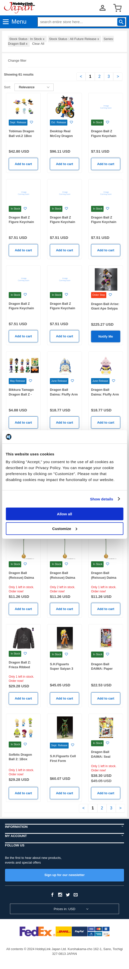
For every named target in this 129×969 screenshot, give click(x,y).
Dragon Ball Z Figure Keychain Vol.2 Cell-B (103, 222)
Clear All (38, 43)
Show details (101, 499)
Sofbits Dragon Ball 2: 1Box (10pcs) (20, 759)
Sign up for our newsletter (64, 875)
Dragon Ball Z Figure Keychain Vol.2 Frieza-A (62, 308)
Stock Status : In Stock (27, 39)
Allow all (64, 514)
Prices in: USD (64, 909)
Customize (64, 528)
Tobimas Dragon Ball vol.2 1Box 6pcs (21, 135)
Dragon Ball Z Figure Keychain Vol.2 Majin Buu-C (63, 222)
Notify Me (105, 336)
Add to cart (23, 164)
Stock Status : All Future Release (74, 39)
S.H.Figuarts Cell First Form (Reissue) (63, 760)
